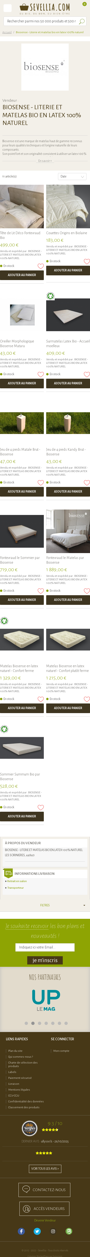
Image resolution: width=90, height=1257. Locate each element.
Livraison (13, 1083)
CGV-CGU (13, 1095)
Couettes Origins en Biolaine (66, 233)
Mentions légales (19, 1089)
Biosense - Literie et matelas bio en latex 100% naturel (21, 255)
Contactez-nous (49, 1190)
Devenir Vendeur (45, 1220)
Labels (12, 1072)
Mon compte (61, 1050)
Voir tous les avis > (45, 1168)
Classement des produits (24, 1107)
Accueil (7, 32)
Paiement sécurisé (20, 1078)
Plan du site (15, 1050)
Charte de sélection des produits (23, 1064)
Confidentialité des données (26, 1101)
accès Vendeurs (49, 1209)
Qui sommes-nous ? (20, 1056)
